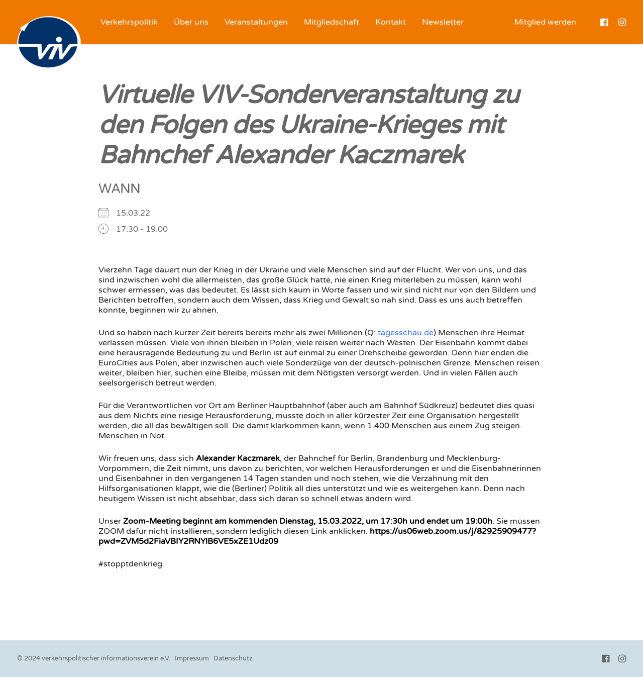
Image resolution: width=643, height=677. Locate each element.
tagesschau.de (406, 333)
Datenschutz (232, 658)
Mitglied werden (545, 22)
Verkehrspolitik (129, 22)
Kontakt (390, 22)
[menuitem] (129, 22)
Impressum (192, 658)
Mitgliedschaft (331, 22)
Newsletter (443, 22)
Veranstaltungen (256, 22)
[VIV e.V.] (49, 43)
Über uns (191, 22)
